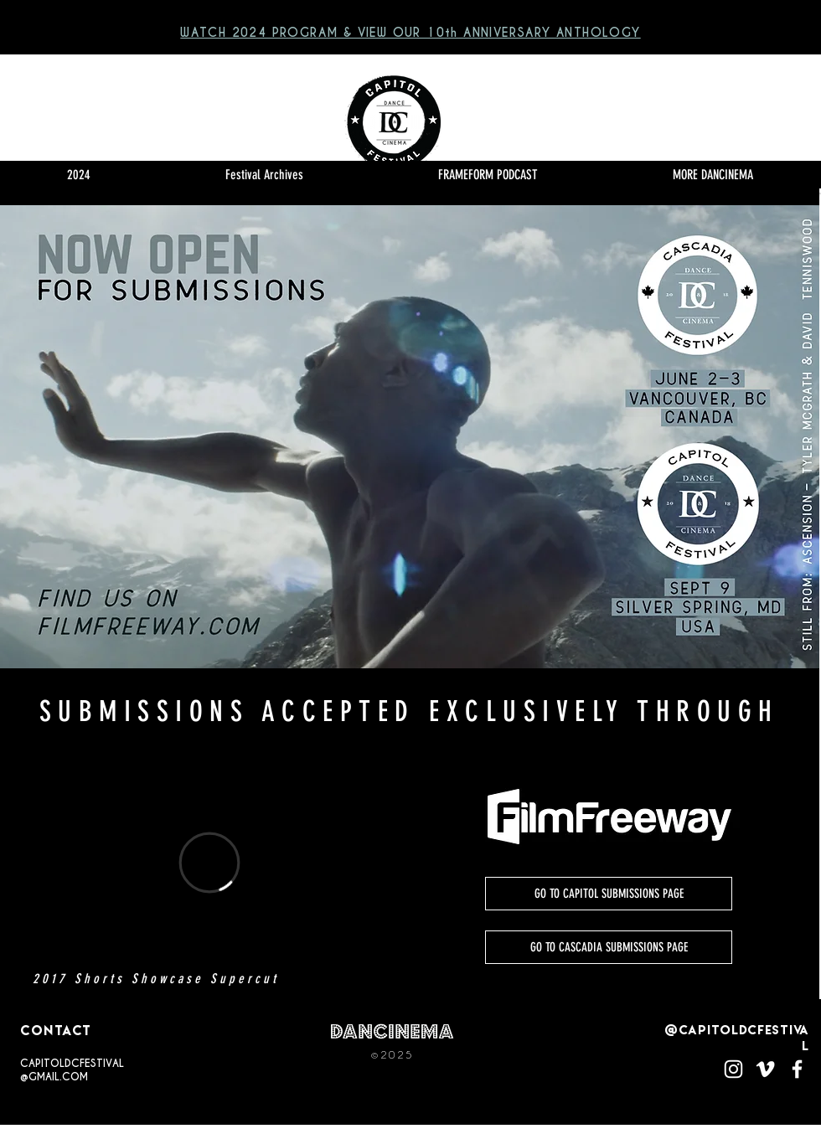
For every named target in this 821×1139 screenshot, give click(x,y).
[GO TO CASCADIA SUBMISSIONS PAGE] (608, 947)
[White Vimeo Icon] (765, 1069)
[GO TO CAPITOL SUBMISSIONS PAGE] (608, 893)
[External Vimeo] (209, 862)
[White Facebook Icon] (797, 1069)
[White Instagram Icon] (733, 1069)
